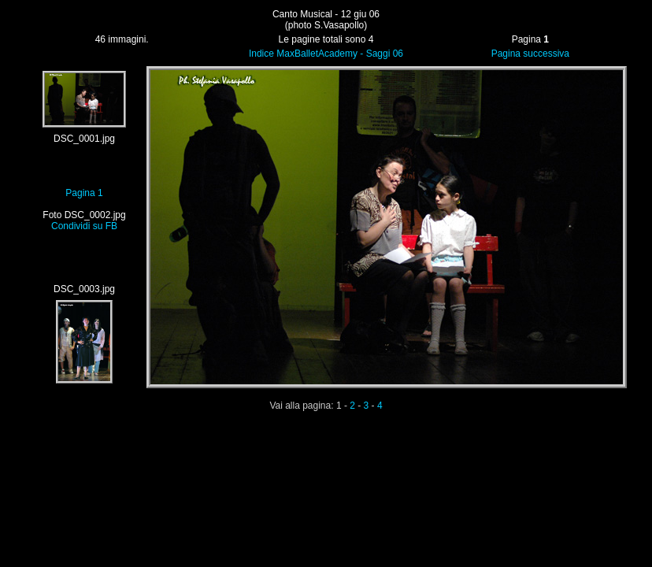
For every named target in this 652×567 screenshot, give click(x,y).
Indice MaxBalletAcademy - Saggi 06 (326, 53)
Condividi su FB (84, 226)
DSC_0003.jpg (84, 289)
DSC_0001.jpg (84, 138)
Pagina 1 (83, 192)
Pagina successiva (530, 53)
